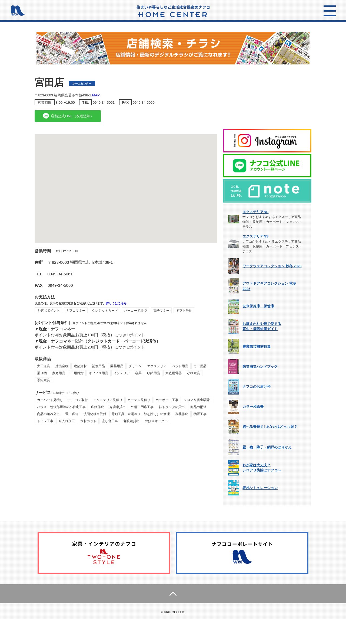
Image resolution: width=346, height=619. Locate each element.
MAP (96, 95)
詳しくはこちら (116, 303)
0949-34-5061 (104, 102)
